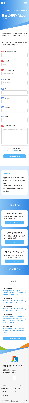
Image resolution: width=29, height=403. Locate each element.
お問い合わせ (10, 11)
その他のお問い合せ (13, 269)
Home (3, 11)
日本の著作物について (21, 11)
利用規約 (15, 151)
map (17, 372)
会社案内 (3, 385)
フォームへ (13, 223)
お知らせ (3, 391)
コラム (17, 391)
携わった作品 (4, 388)
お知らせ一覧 (13, 338)
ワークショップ (19, 385)
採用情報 (17, 388)
